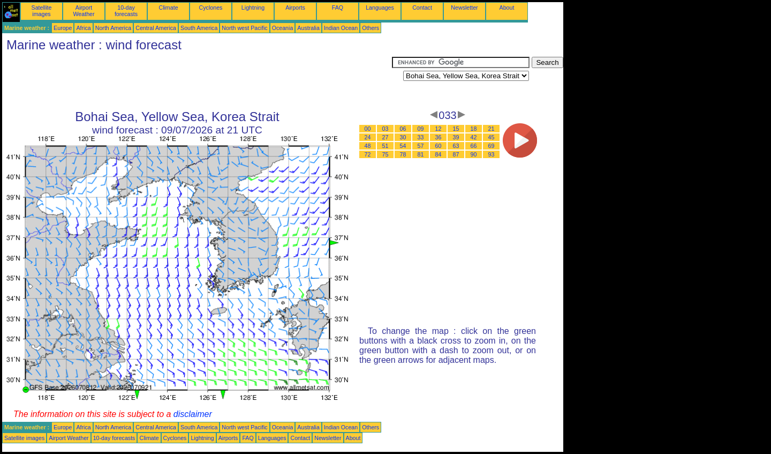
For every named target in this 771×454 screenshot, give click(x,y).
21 (491, 128)
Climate (168, 7)
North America (113, 28)
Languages (380, 7)
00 (368, 128)
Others (370, 28)
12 (438, 128)
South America (198, 28)
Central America (155, 28)
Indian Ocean (341, 28)
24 (368, 137)
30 (403, 137)
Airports (295, 7)
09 (421, 128)
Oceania (282, 28)
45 (491, 137)
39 (456, 137)
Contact (422, 7)
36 (438, 137)
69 (491, 146)
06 (403, 128)
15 (456, 128)
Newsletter (464, 7)
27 (385, 137)
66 (474, 146)
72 (368, 154)
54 (403, 146)
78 (403, 154)
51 (385, 146)
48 (368, 146)
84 (438, 154)
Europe (63, 28)
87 (456, 154)
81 (421, 154)
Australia (308, 28)
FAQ (337, 7)
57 (421, 146)
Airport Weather (83, 10)
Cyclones (211, 7)
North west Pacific (244, 28)
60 (438, 146)
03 (385, 128)
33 (421, 137)
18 (474, 128)
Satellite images (42, 10)
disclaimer (192, 414)
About (507, 7)
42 (474, 137)
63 (456, 146)
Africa (83, 28)
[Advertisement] (197, 81)
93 (491, 154)
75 (385, 154)
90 (474, 154)
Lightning (252, 7)
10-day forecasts (126, 10)
